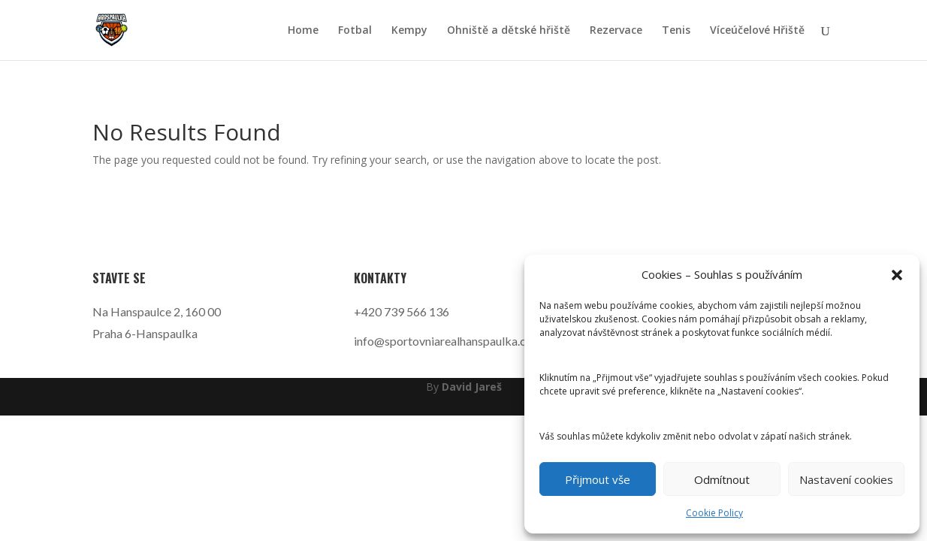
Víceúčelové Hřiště (757, 31)
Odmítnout (722, 479)
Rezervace (616, 31)
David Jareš (472, 386)
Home (303, 31)
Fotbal (355, 31)
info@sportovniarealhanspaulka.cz (443, 341)
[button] (896, 275)
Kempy (409, 31)
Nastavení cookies (846, 479)
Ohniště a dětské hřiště (508, 31)
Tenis (676, 31)
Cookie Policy (714, 512)
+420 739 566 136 (401, 311)
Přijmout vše (597, 479)
